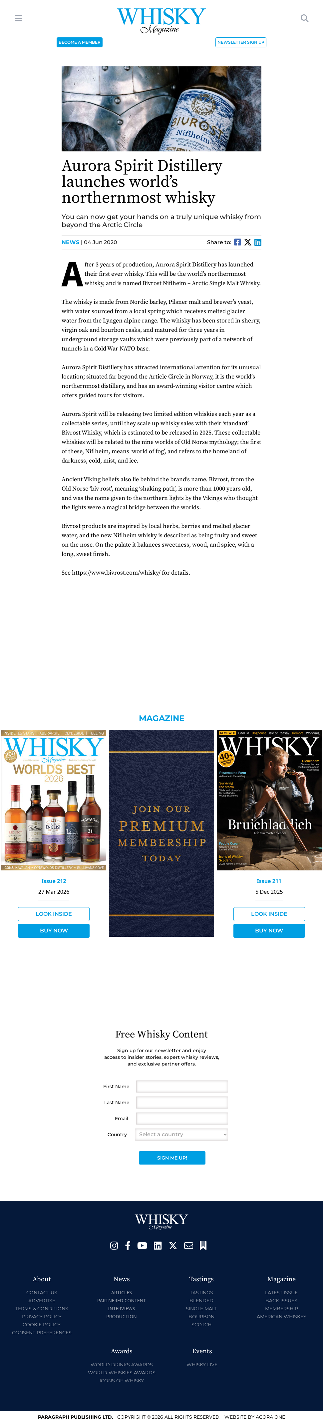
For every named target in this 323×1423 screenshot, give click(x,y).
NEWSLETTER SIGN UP (240, 42)
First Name (116, 1087)
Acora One (270, 1417)
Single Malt (201, 1309)
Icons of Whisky (122, 1381)
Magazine (161, 718)
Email (121, 1119)
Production (121, 1316)
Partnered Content (121, 1300)
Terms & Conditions (41, 1309)
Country (117, 1135)
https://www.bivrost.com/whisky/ (116, 573)
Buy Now (54, 930)
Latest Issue (281, 1293)
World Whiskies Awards (122, 1373)
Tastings (201, 1293)
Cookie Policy (42, 1325)
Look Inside (54, 914)
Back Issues (281, 1301)
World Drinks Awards (122, 1365)
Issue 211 (269, 881)
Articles (121, 1292)
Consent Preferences (42, 1333)
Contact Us (41, 1293)
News (72, 242)
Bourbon (201, 1317)
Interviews (121, 1308)
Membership (281, 1309)
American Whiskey (281, 1317)
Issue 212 (54, 881)
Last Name (117, 1103)
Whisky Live (201, 1365)
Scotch (201, 1325)
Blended (201, 1301)
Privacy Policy (42, 1317)
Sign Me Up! (172, 1158)
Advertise (41, 1301)
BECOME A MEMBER (80, 42)
